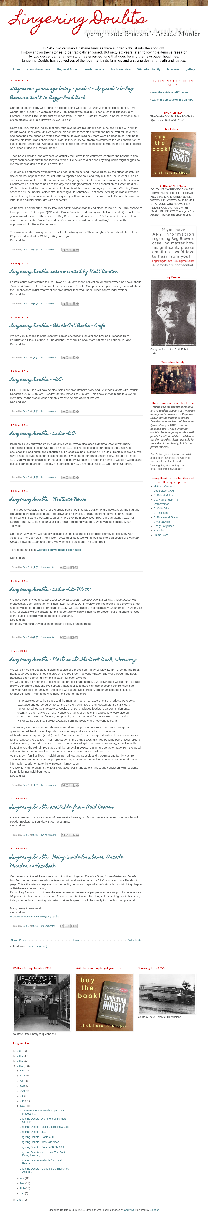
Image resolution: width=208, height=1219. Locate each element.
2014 (20, 1066)
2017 (20, 1050)
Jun (22, 1100)
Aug (22, 1090)
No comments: (49, 249)
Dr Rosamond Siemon (166, 517)
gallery (190, 69)
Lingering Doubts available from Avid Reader (62, 807)
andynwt (129, 1209)
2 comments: (48, 567)
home (16, 69)
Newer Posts (18, 940)
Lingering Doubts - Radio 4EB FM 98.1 (50, 589)
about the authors (39, 69)
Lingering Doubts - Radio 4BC (42, 433)
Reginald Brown (67, 69)
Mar (22, 1183)
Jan (22, 1193)
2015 (20, 1061)
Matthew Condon (163, 486)
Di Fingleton (161, 512)
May (23, 1105)
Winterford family (148, 69)
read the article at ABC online (170, 92)
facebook (173, 69)
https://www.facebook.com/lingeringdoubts (34, 916)
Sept (23, 1085)
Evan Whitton (161, 503)
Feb (22, 1188)
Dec (22, 1070)
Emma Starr (161, 534)
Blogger (154, 1209)
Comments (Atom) (36, 946)
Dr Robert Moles (163, 495)
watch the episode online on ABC (172, 99)
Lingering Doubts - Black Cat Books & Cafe (57, 326)
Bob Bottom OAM (164, 490)
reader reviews (95, 69)
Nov (22, 1075)
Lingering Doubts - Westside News (48, 499)
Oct (22, 1080)
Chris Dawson (162, 521)
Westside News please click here (59, 549)
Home (76, 940)
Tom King (159, 530)
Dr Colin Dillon (162, 508)
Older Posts (134, 940)
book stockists (121, 69)
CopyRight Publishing (166, 499)
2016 (20, 1055)
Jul (22, 1095)
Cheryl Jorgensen (164, 526)
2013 (20, 1199)
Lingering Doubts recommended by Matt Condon (64, 271)
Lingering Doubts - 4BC (36, 379)
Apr (22, 1178)
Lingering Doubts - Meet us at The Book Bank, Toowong (73, 659)
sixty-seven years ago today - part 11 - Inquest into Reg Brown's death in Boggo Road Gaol (71, 93)
